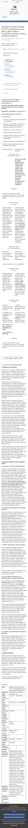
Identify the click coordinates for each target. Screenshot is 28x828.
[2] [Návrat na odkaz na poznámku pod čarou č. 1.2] (2, 358)
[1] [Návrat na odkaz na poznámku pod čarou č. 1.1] (2, 357)
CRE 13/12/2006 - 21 (10, 67)
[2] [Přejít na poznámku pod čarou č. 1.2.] (21, 127)
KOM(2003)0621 (17, 127)
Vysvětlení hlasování (10, 72)
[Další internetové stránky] (18, 1)
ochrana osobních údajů (8, 826)
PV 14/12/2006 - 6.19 (10, 71)
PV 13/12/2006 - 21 (10, 65)
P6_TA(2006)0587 (10, 76)
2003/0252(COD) (11, 49)
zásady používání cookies (19, 826)
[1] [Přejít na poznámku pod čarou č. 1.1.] (23, 124)
